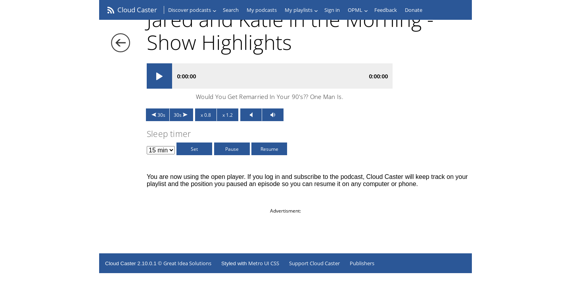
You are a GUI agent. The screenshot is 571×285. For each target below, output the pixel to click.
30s (161, 115)
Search (231, 9)
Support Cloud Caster (314, 263)
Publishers (362, 263)
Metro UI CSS (263, 263)
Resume (269, 149)
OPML (355, 9)
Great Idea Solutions (187, 263)
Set (194, 149)
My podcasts (262, 9)
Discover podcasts (189, 9)
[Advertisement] (285, 232)
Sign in (332, 9)
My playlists (298, 9)
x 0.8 (206, 115)
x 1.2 (227, 115)
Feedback (385, 9)
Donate (413, 9)
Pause (232, 149)
